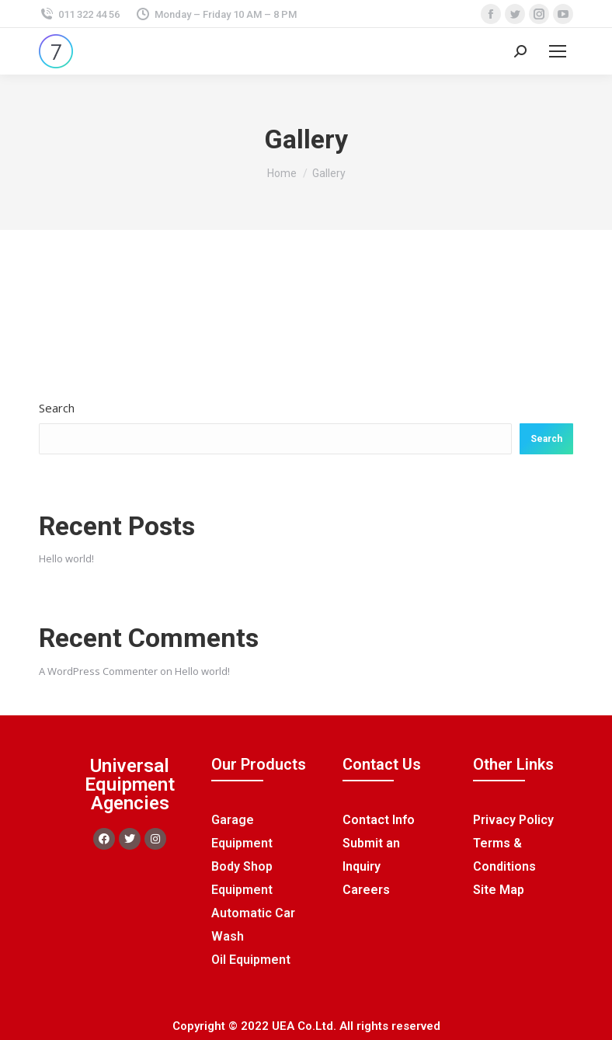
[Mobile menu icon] (557, 51)
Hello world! (66, 558)
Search (57, 408)
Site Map (498, 889)
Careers (366, 889)
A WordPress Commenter (98, 671)
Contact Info (379, 819)
